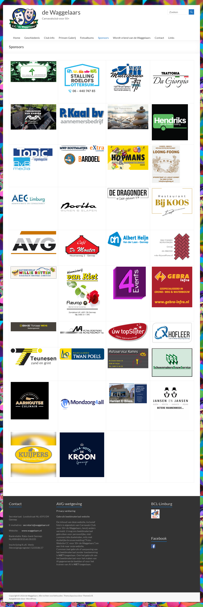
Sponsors (103, 37)
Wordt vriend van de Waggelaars (131, 37)
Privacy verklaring (65, 510)
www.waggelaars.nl (32, 530)
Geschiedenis (32, 37)
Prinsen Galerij (67, 37)
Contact (159, 37)
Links (171, 37)
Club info (49, 37)
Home (16, 37)
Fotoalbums (87, 37)
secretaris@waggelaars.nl (36, 525)
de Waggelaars (61, 12)
